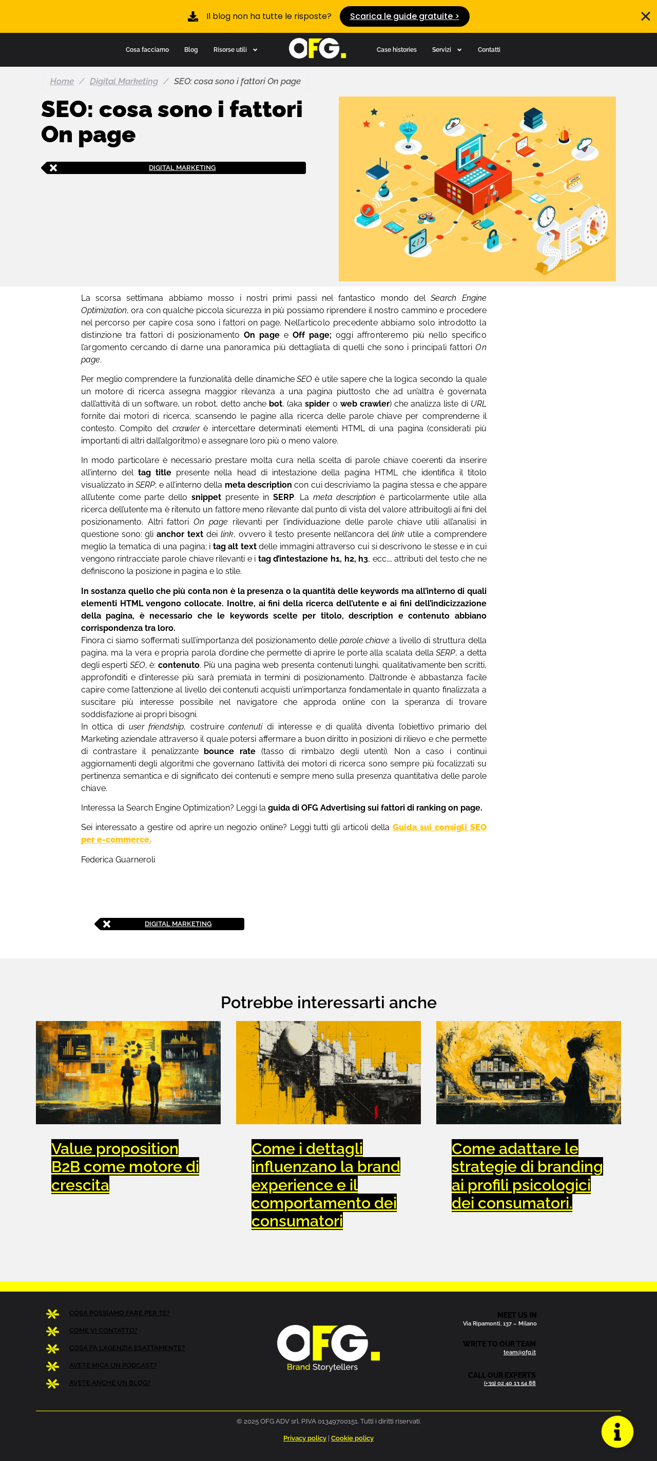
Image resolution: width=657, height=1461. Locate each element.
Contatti (489, 49)
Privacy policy (304, 1438)
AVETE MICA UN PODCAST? (113, 1365)
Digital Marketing (124, 81)
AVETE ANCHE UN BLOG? (109, 1383)
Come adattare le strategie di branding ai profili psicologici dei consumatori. (527, 1175)
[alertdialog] (328, 16)
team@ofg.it (520, 1352)
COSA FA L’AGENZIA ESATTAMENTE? (127, 1348)
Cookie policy (352, 1438)
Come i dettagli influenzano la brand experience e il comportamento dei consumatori (326, 1184)
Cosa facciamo (147, 49)
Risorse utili (236, 50)
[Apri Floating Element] (618, 1432)
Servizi (447, 50)
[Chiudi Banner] (646, 16)
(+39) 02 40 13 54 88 (510, 1383)
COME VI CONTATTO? (103, 1330)
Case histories (397, 49)
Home (62, 81)
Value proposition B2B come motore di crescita (125, 1166)
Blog (191, 49)
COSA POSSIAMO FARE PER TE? (119, 1313)
